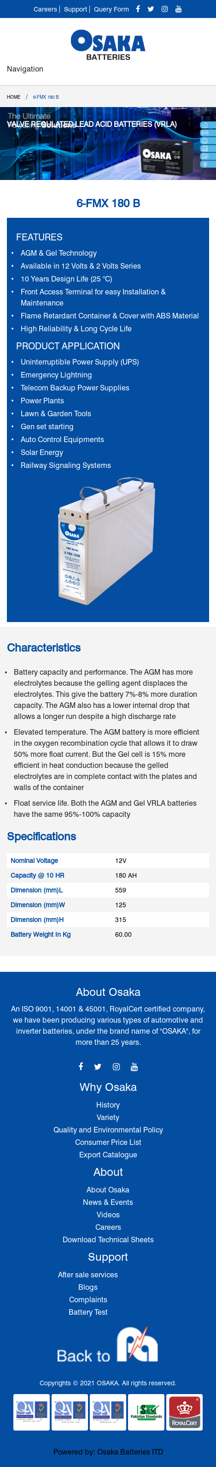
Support (75, 9)
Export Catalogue (108, 1154)
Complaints (88, 1299)
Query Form (111, 9)
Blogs (88, 1287)
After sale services (88, 1274)
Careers (45, 9)
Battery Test (88, 1312)
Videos (108, 1214)
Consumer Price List (108, 1142)
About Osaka (108, 1190)
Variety (108, 1117)
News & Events (108, 1202)
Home (13, 97)
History (108, 1105)
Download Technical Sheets (108, 1239)
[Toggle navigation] (199, 73)
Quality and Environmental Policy (108, 1130)
